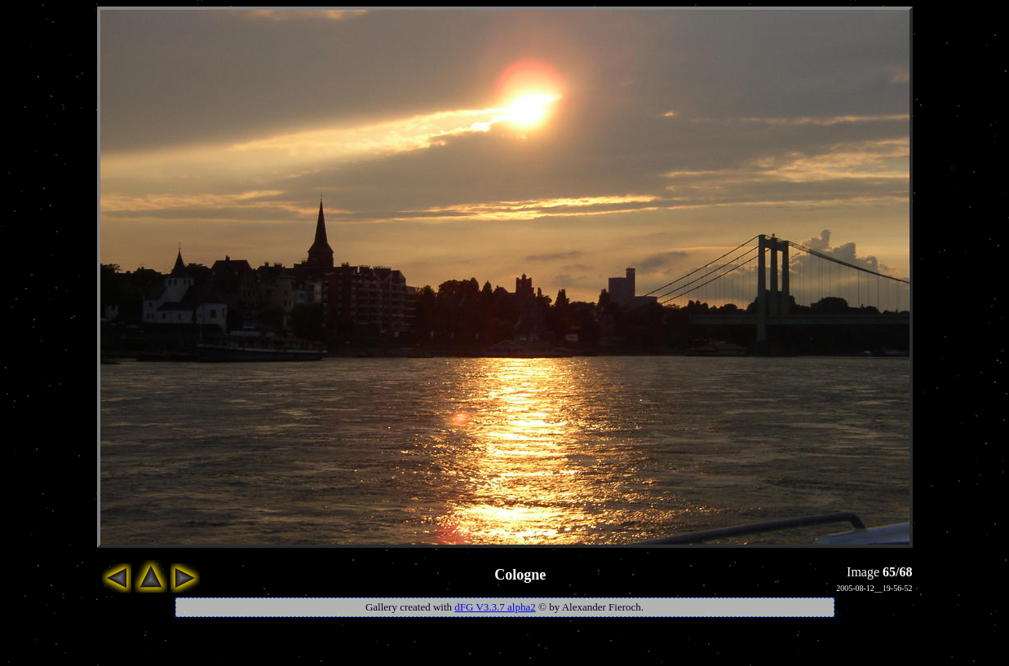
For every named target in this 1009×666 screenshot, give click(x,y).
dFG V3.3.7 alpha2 (494, 607)
